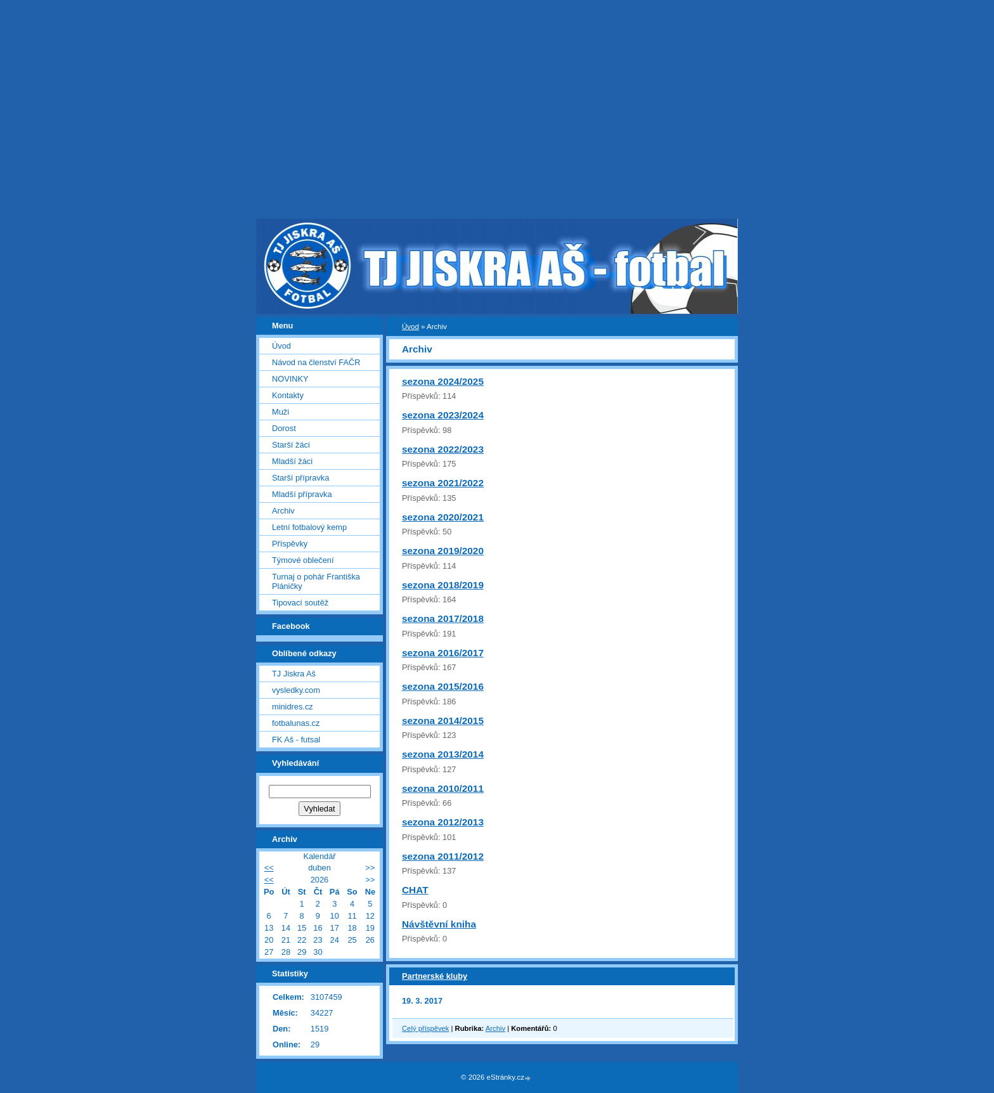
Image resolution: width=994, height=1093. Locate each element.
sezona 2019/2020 (443, 550)
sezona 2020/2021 (443, 517)
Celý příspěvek (425, 1028)
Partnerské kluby (434, 976)
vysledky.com (296, 690)
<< (269, 867)
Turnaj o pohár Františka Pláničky (316, 581)
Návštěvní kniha (439, 924)
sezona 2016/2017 (443, 652)
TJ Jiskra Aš (294, 673)
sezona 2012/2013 (443, 822)
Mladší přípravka (302, 494)
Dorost (284, 428)
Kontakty (288, 395)
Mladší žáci (292, 461)
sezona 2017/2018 (443, 618)
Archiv (495, 1028)
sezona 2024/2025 (443, 381)
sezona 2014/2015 (443, 720)
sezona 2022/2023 (443, 449)
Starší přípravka (300, 477)
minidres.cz (292, 706)
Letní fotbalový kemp (309, 527)
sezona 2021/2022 (443, 482)
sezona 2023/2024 (443, 415)
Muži (280, 412)
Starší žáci (291, 444)
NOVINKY (290, 379)
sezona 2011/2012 (443, 856)
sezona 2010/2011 (443, 788)
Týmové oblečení (302, 560)
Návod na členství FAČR (316, 362)
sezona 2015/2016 (443, 686)
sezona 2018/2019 (443, 584)
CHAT (415, 889)
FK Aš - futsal (296, 739)
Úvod (410, 326)
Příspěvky (289, 543)
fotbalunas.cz (296, 723)
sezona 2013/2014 (443, 754)
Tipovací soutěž (300, 602)
